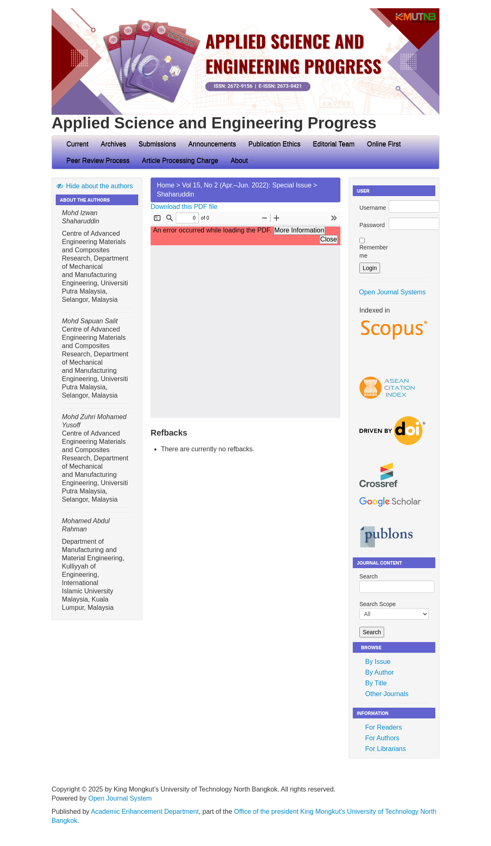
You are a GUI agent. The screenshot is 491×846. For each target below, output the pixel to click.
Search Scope (394, 610)
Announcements (212, 143)
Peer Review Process (98, 160)
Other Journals (386, 693)
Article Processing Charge (180, 160)
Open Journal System (120, 798)
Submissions (157, 143)
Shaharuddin (175, 194)
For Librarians (385, 748)
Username (372, 207)
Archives (113, 143)
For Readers (383, 727)
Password (372, 225)
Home (166, 185)
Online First (384, 143)
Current (77, 143)
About (242, 160)
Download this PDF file (184, 206)
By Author (379, 672)
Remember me (373, 251)
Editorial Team (333, 143)
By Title (376, 683)
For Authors (382, 738)
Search (394, 583)
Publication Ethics (274, 143)
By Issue (377, 661)
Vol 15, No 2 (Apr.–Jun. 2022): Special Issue (247, 185)
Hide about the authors (94, 186)
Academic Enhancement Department (144, 811)
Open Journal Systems (392, 292)
